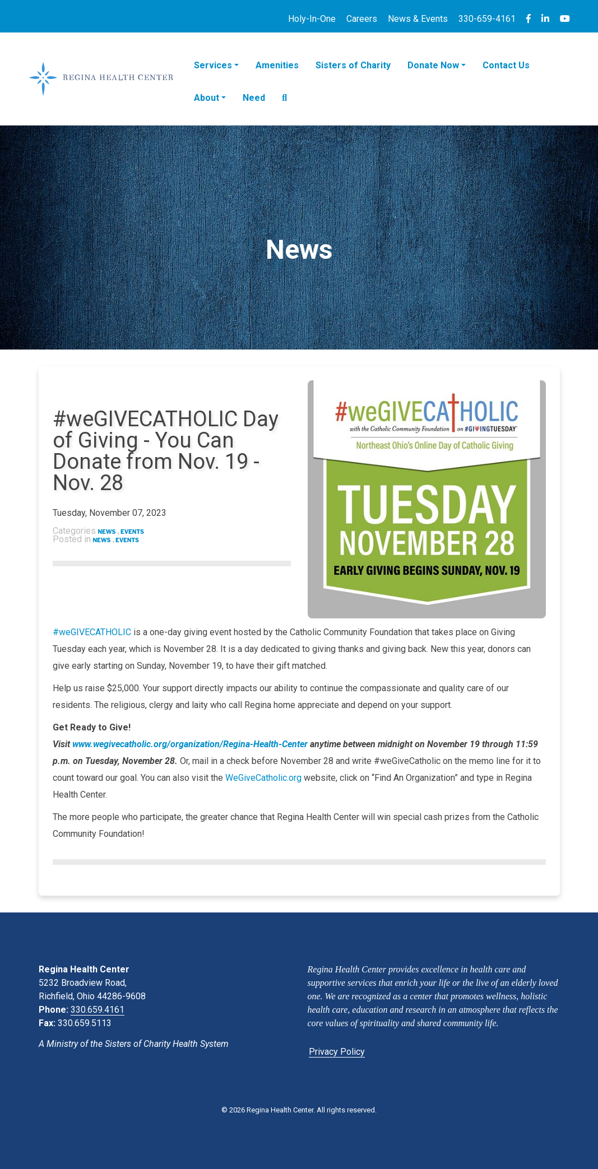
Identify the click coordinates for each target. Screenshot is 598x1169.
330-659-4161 (487, 18)
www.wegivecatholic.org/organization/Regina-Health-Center (190, 744)
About (206, 97)
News (107, 531)
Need (254, 97)
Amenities (277, 65)
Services (213, 65)
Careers (361, 18)
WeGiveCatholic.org (263, 777)
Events (132, 531)
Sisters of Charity (353, 65)
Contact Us (506, 65)
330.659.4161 (97, 1009)
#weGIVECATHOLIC (92, 632)
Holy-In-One (312, 18)
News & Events (418, 18)
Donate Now (433, 65)
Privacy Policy (337, 1051)
